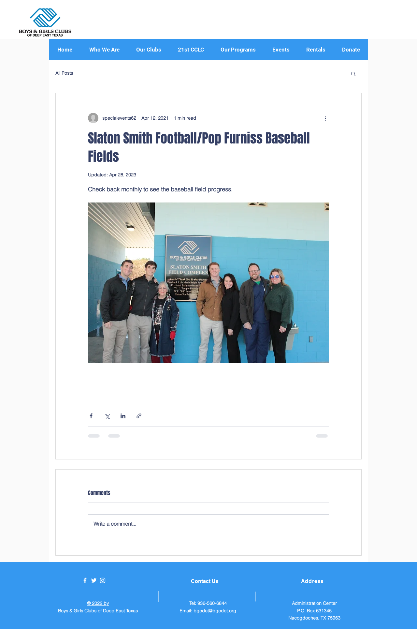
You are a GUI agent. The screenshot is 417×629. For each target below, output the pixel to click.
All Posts (64, 73)
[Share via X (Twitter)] (107, 416)
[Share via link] (139, 416)
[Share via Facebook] (91, 416)
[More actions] (325, 118)
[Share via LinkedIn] (123, 416)
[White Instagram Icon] (102, 580)
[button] (238, 49)
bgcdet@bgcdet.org (214, 611)
